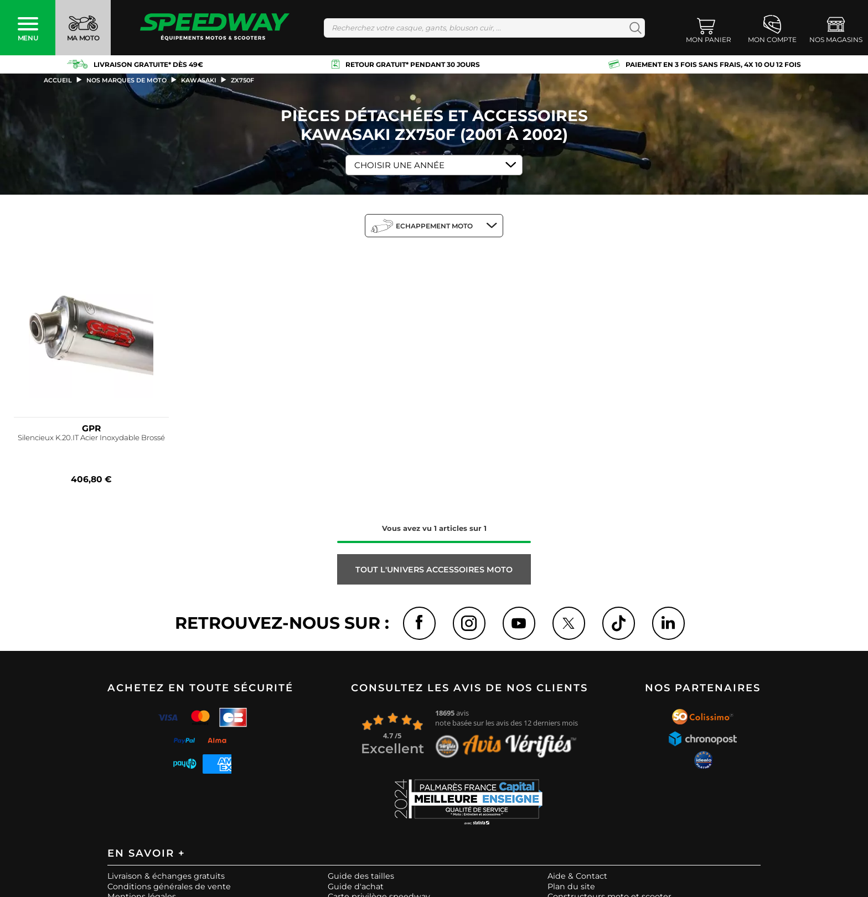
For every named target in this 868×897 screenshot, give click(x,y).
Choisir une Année (399, 165)
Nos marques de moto (126, 80)
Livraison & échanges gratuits (166, 877)
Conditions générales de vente (169, 886)
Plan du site (571, 886)
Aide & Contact (577, 877)
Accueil (58, 80)
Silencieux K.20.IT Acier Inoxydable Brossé (91, 438)
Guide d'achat (356, 886)
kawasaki (198, 80)
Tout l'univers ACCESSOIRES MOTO (434, 570)
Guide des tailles (361, 877)
